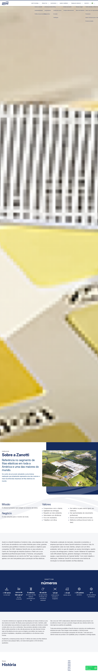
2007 (69, 669)
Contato (86, 3)
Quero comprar (64, 3)
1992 (69, 662)
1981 (69, 661)
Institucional (35, 3)
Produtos (44, 3)
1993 (69, 664)
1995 (69, 666)
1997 (69, 667)
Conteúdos (53, 3)
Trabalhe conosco (76, 3)
